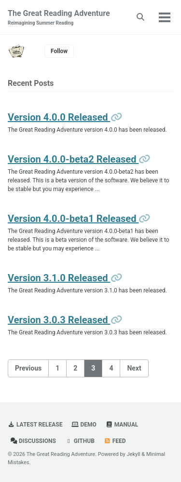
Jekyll (133, 454)
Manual (122, 424)
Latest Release (35, 424)
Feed (115, 441)
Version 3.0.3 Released (59, 320)
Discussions (33, 441)
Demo (83, 424)
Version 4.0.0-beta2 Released (73, 159)
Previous (28, 368)
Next (134, 368)
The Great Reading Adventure (59, 18)
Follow (59, 51)
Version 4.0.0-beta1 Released (73, 218)
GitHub (80, 441)
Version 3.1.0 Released (59, 278)
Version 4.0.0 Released (59, 117)
